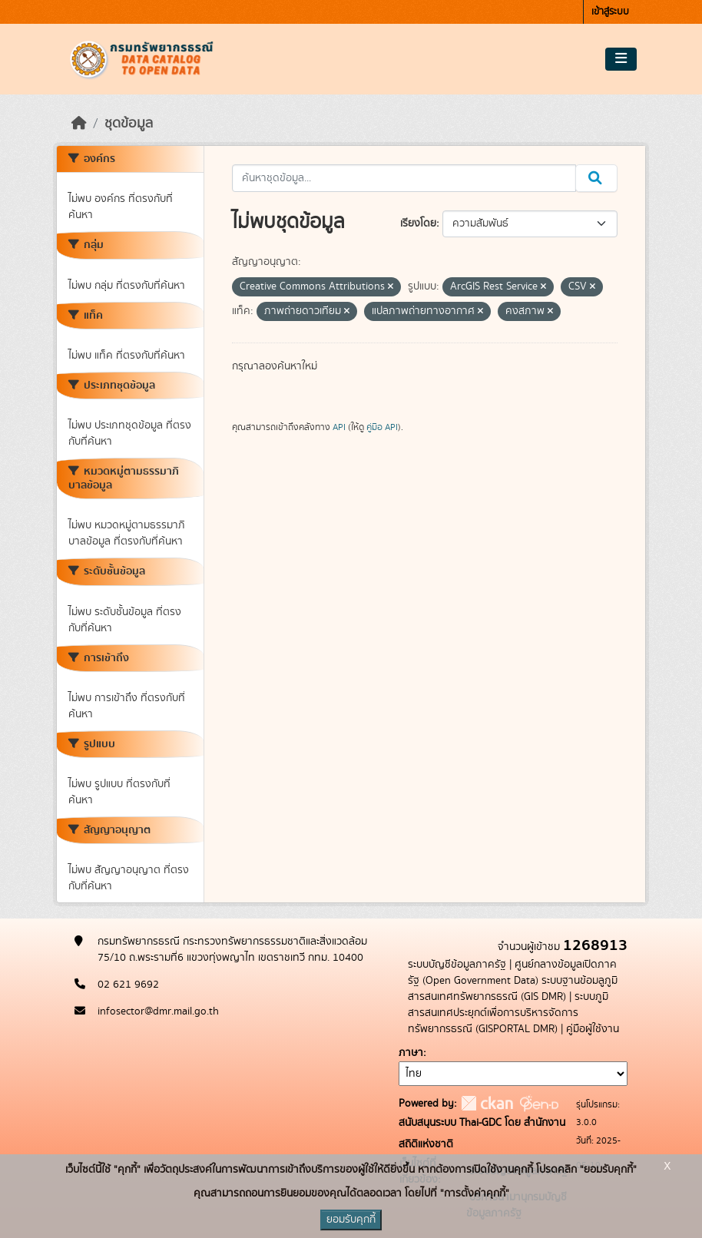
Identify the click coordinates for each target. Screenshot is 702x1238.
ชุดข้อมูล (128, 124)
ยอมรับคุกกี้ (351, 1219)
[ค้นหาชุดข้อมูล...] (404, 178)
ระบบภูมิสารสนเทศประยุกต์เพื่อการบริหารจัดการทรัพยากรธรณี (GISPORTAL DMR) (508, 1013)
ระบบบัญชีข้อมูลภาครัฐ (457, 964)
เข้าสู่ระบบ (610, 12)
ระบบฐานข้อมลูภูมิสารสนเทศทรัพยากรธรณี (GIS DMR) (513, 989)
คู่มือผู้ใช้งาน (592, 1029)
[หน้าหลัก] (79, 124)
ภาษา (411, 1053)
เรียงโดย (418, 223)
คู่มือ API (382, 427)
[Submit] (596, 178)
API (339, 427)
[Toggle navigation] (621, 59)
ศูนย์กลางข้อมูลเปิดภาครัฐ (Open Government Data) (512, 972)
